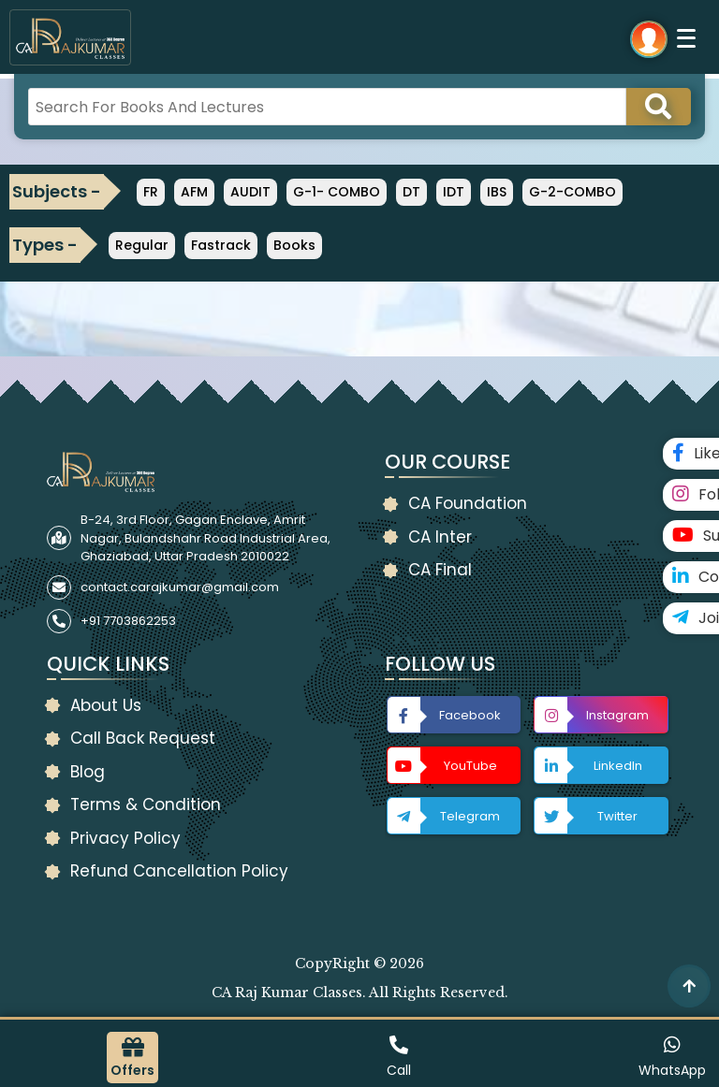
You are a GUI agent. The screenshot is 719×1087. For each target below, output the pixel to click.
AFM (194, 191)
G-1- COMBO (336, 191)
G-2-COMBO (572, 191)
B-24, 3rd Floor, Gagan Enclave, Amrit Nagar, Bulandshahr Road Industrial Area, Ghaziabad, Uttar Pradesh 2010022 (205, 538)
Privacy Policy (125, 838)
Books (294, 245)
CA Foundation (467, 503)
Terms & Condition (145, 804)
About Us (105, 705)
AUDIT (250, 191)
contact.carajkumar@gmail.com (180, 587)
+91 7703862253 (128, 621)
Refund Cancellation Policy (179, 871)
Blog (87, 772)
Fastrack (221, 245)
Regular (142, 245)
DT (411, 191)
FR (150, 191)
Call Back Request (142, 738)
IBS (496, 191)
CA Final (440, 569)
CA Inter (440, 537)
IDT (453, 191)
